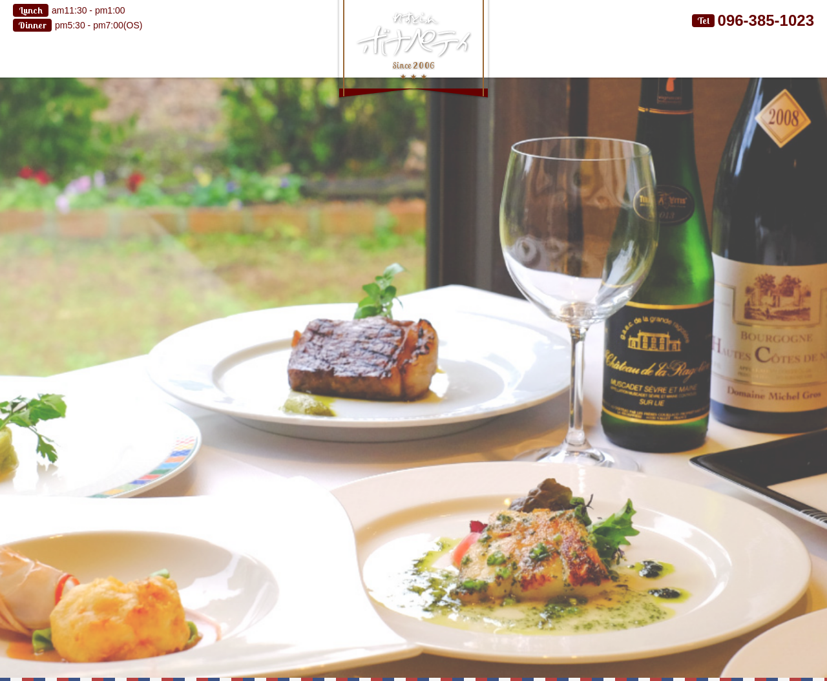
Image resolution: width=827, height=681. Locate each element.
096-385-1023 (766, 20)
